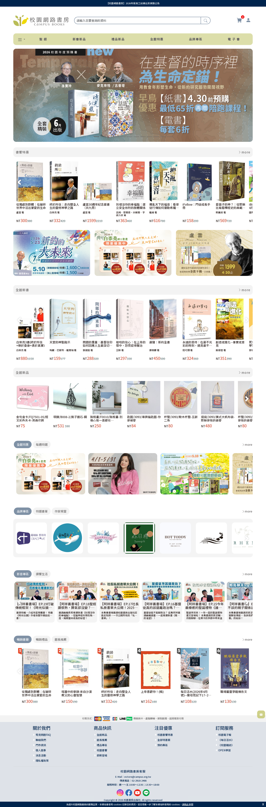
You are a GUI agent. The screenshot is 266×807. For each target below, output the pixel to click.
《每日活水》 (226, 740)
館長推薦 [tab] (60, 639)
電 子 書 (234, 39)
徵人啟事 (41, 750)
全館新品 (22, 372)
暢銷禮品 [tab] (42, 639)
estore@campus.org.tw (137, 776)
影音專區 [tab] (23, 574)
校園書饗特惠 (165, 735)
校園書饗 (102, 750)
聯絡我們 (41, 740)
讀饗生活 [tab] (42, 574)
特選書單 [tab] (42, 511)
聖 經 (43, 39)
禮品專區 (102, 745)
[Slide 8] (143, 137)
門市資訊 (41, 745)
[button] (20, 39)
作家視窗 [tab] (60, 511)
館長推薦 (102, 740)
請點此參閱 (187, 804)
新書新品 (79, 39)
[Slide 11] (163, 137)
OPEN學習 (224, 750)
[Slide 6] (129, 137)
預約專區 (162, 745)
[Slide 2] (103, 137)
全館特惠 (156, 39)
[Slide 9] (149, 137)
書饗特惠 (22, 152)
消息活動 (41, 755)
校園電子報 (224, 735)
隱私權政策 (42, 760)
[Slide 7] (136, 137)
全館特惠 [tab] (23, 444)
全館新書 (22, 290)
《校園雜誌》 (226, 745)
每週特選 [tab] (42, 444)
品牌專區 (195, 39)
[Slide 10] (156, 137)
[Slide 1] (96, 137)
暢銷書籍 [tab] (23, 639)
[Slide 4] (116, 137)
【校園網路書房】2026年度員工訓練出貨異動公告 (133, 3)
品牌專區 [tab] (23, 511)
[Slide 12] (169, 137)
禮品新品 (118, 39)
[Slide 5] (123, 137)
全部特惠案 (163, 740)
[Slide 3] (109, 137)
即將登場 (102, 755)
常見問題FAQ (43, 735)
